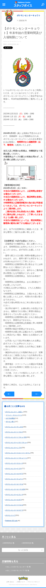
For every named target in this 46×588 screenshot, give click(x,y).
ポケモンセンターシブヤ (13, 448)
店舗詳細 (22, 20)
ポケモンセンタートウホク (14, 432)
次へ (36, 394)
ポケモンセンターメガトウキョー (16, 442)
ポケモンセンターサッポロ (14, 427)
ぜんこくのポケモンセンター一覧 (17, 567)
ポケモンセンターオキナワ (14, 510)
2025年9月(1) (7, 543)
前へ (9, 394)
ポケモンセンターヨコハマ (14, 463)
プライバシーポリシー (33, 581)
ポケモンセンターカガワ (13, 500)
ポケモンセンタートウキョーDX (15, 437)
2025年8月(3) (26, 543)
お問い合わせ (10, 581)
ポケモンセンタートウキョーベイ (16, 458)
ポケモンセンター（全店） (14, 412)
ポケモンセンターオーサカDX (15, 489)
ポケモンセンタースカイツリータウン (17, 453)
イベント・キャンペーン (14, 415)
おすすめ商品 (10, 418)
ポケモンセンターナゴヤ (13, 468)
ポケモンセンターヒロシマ (14, 494)
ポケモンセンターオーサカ (14, 484)
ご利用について (20, 581)
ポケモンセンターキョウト (28, 15)
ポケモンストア (10, 515)
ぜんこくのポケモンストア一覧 (16, 570)
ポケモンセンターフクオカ (14, 505)
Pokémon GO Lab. (11, 520)
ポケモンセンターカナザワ (14, 474)
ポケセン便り (10, 421)
